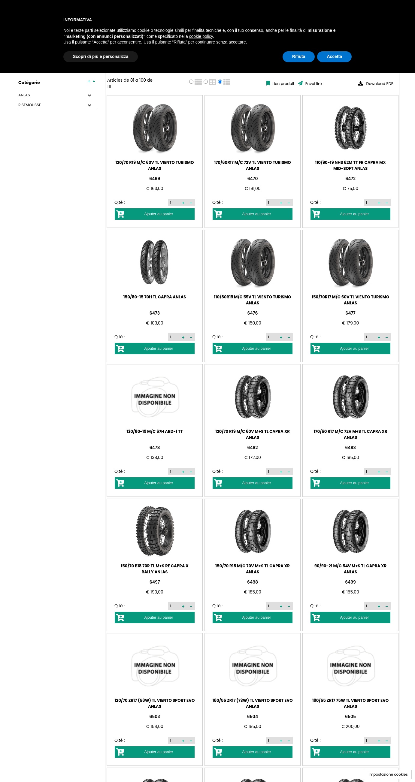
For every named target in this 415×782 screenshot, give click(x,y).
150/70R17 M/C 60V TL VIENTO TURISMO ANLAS (350, 300)
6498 (252, 582)
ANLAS (24, 95)
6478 (155, 448)
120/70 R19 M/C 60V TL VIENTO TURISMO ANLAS (154, 165)
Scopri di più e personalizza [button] (100, 56)
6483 (350, 448)
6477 (350, 313)
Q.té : (119, 202)
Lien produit (283, 83)
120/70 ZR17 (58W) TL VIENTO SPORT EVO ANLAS (155, 703)
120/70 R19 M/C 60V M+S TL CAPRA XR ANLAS (252, 434)
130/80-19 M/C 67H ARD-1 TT (154, 431)
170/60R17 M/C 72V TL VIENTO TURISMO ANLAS (252, 165)
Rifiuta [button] (298, 56)
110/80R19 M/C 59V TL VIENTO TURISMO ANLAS (252, 300)
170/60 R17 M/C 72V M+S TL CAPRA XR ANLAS (350, 434)
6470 (252, 179)
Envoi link (313, 83)
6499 (350, 582)
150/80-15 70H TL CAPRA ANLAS (154, 297)
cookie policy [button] (201, 36)
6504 (252, 717)
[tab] (57, 95)
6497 (155, 582)
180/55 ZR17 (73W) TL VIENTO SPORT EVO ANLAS (252, 703)
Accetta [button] (334, 56)
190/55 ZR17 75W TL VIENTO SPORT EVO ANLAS (350, 703)
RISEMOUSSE (29, 105)
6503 (154, 717)
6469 (154, 179)
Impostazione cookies (388, 774)
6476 (252, 313)
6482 (252, 448)
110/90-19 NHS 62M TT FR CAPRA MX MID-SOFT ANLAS (350, 165)
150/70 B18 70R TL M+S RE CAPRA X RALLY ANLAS (155, 569)
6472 (350, 179)
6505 (350, 717)
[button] (183, 202)
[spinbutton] (174, 202)
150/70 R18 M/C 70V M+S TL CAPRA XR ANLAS (252, 569)
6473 (155, 313)
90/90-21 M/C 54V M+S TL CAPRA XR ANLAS (350, 569)
